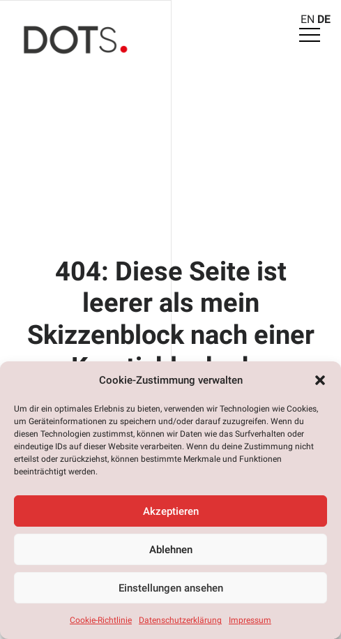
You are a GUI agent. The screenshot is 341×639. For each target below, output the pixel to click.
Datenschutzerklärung (180, 620)
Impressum (250, 620)
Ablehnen (170, 549)
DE (324, 19)
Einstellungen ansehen (171, 588)
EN (308, 19)
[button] (320, 380)
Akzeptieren (171, 511)
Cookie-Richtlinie (101, 620)
